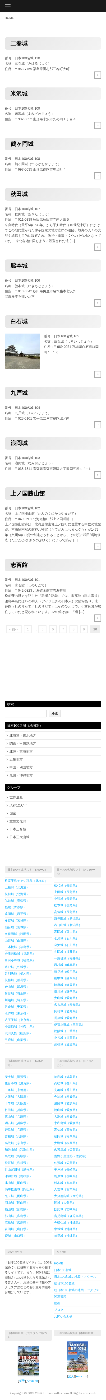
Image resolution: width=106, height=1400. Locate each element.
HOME (9, 18)
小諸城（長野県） (66, 898)
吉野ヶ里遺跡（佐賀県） (71, 1156)
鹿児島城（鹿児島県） (69, 1216)
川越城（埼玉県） (17, 1000)
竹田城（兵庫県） (17, 1110)
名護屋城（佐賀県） (68, 1149)
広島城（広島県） (17, 1222)
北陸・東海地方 (21, 751)
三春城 (19, 43)
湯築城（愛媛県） (66, 1103)
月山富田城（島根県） (20, 1169)
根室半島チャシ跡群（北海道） (26, 881)
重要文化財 (17, 821)
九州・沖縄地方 (21, 775)
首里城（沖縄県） (66, 1236)
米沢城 (19, 94)
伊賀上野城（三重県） (69, 1024)
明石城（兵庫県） (17, 1123)
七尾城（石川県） (66, 938)
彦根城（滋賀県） (66, 1044)
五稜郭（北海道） (17, 887)
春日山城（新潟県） (68, 925)
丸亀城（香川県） (66, 1090)
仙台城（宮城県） (17, 927)
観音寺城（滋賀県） (18, 1083)
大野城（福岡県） (66, 1143)
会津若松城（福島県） (20, 953)
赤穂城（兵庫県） (17, 1136)
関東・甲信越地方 (22, 743)
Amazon (32, 1381)
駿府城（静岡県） (66, 985)
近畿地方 (16, 759)
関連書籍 (60, 1296)
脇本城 (19, 266)
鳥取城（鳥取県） (17, 1156)
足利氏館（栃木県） (18, 973)
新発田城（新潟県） (68, 918)
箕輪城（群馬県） (17, 980)
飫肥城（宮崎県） (66, 1209)
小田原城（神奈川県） (20, 1026)
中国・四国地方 (21, 767)
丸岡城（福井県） (66, 952)
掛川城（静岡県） (66, 991)
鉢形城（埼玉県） (17, 993)
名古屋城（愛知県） (68, 1004)
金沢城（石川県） (66, 945)
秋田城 (19, 194)
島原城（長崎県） (66, 1176)
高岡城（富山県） (66, 931)
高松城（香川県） (66, 1083)
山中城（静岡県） (66, 978)
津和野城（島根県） (18, 1176)
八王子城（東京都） (18, 1020)
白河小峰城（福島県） (20, 960)
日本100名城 (63, 1270)
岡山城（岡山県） (17, 1202)
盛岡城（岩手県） (17, 914)
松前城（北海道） (17, 894)
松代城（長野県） (66, 885)
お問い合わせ (63, 1316)
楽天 (22, 1381)
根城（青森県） (15, 907)
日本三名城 (17, 829)
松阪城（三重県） (66, 1031)
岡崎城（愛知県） (66, 1011)
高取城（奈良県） (17, 1143)
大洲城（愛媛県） (66, 1116)
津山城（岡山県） (17, 1183)
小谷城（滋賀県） (66, 1038)
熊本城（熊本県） (66, 1183)
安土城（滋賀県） (17, 1077)
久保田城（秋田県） (18, 934)
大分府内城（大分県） (69, 1196)
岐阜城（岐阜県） (66, 971)
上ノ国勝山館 (27, 493)
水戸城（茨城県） (17, 967)
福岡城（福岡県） (66, 1136)
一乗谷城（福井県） (68, 958)
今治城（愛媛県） (66, 1096)
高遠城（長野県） (66, 912)
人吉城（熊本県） (66, 1189)
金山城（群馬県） (17, 987)
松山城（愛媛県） (66, 1110)
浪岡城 (19, 443)
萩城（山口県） (15, 1236)
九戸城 (19, 393)
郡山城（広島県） (17, 1216)
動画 (57, 1303)
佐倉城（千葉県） (17, 1007)
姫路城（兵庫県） (17, 1129)
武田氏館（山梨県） (18, 1033)
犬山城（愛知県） (66, 998)
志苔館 (19, 565)
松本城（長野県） (66, 905)
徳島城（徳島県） (66, 1077)
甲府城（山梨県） (17, 1040)
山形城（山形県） (17, 940)
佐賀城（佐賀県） (66, 1163)
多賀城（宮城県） (17, 920)
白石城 (19, 321)
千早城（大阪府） (17, 1103)
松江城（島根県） (17, 1163)
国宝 (12, 813)
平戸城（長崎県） (66, 1169)
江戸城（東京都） (17, 1013)
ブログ (58, 1310)
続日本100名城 (64, 1283)
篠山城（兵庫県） (17, 1116)
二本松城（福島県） (18, 947)
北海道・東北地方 (22, 735)
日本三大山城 (19, 837)
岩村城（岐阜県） (66, 965)
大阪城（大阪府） (17, 1096)
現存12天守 (18, 805)
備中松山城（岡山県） (20, 1189)
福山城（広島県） (17, 1209)
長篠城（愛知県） (66, 1018)
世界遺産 (16, 797)
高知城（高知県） (66, 1129)
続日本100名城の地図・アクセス (76, 1290)
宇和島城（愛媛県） (68, 1123)
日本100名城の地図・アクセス (75, 1276)
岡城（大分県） (65, 1202)
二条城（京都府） (17, 1090)
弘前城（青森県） (17, 901)
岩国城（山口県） (17, 1229)
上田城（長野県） (66, 892)
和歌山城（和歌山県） (20, 1149)
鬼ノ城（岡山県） (17, 1196)
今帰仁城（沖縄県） (68, 1222)
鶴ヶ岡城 (21, 144)
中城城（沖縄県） (66, 1229)
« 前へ (13, 629)
